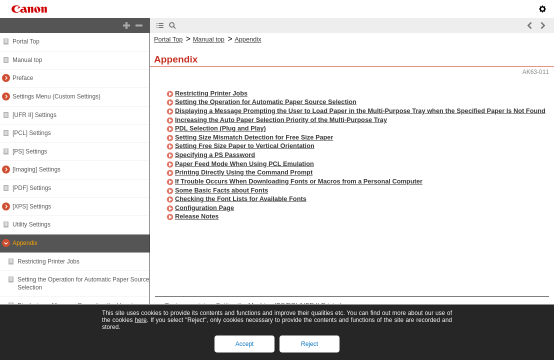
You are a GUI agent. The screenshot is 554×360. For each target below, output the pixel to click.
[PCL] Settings (31, 133)
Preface (22, 78)
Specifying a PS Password (215, 154)
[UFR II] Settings (34, 115)
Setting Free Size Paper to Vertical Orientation (244, 146)
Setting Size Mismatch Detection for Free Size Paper (254, 137)
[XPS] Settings (31, 206)
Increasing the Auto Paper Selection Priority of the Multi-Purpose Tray (281, 120)
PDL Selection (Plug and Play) (220, 128)
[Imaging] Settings (36, 169)
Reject (309, 344)
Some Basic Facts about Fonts (221, 190)
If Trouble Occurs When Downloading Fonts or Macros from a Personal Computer (298, 181)
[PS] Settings (29, 151)
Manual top (27, 60)
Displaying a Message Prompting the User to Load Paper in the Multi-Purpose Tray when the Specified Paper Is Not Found (360, 110)
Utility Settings (31, 224)
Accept (245, 344)
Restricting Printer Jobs (49, 261)
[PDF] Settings (31, 188)
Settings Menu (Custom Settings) (56, 96)
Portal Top (26, 41)
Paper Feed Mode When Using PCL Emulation (244, 164)
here (140, 320)
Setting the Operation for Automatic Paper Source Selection (265, 102)
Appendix (25, 243)
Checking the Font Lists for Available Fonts (240, 198)
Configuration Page (204, 208)
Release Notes (197, 216)
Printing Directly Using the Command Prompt (243, 172)
